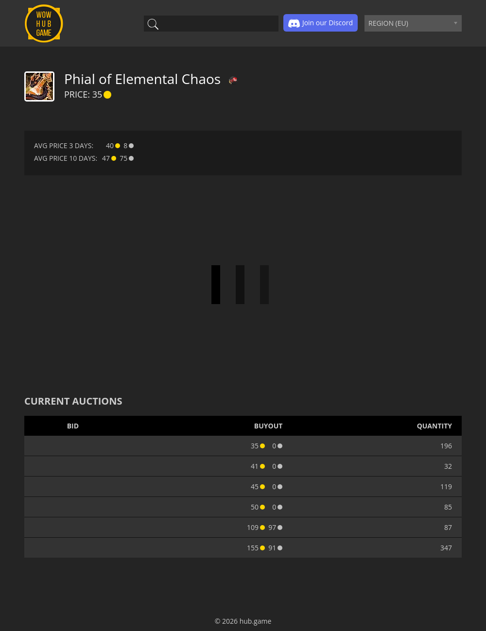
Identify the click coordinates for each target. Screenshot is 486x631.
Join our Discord (320, 23)
